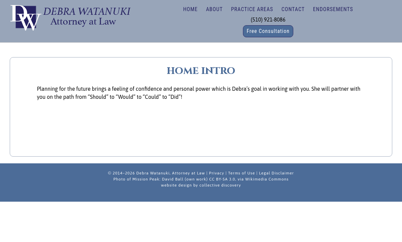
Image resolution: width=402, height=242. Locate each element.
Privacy (216, 173)
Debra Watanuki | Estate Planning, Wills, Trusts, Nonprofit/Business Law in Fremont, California (70, 17)
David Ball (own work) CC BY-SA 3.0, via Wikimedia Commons (225, 179)
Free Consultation (268, 31)
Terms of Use (241, 173)
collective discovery (220, 185)
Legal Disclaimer (276, 173)
